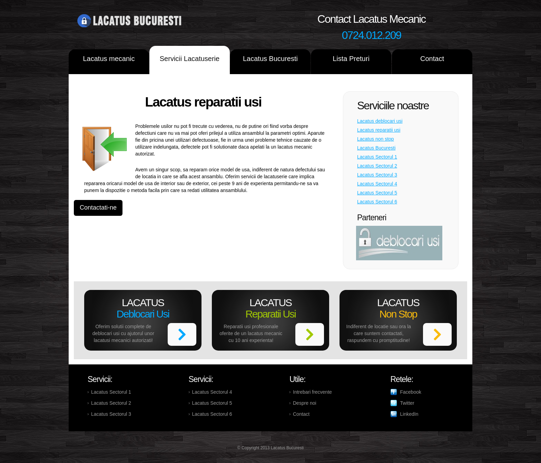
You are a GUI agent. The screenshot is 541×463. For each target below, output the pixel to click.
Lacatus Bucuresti (270, 58)
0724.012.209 (371, 35)
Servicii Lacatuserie (189, 58)
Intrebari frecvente (312, 392)
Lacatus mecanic (109, 58)
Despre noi (304, 403)
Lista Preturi (351, 58)
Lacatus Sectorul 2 (377, 166)
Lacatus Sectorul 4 (377, 184)
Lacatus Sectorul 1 (377, 157)
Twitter (407, 403)
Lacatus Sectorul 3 (377, 175)
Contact (432, 58)
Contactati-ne (98, 207)
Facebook (410, 392)
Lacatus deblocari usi (380, 121)
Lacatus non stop (375, 139)
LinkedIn (409, 414)
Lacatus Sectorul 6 (377, 201)
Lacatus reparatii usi (378, 130)
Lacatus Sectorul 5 (377, 192)
